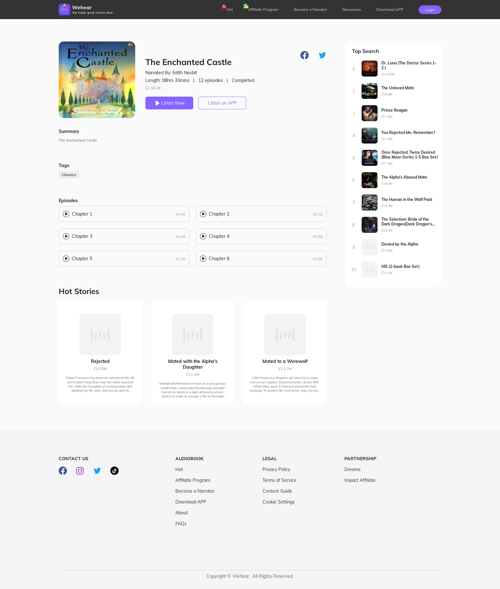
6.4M (389, 183)
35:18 (317, 214)
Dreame (352, 469)
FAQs (181, 523)
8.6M (389, 94)
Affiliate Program (263, 9)
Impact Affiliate (360, 480)
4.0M (389, 230)
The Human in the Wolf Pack (406, 199)
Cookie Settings (278, 502)
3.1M (389, 273)
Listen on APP (222, 103)
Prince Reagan (394, 110)
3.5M (389, 250)
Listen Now (169, 103)
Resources (351, 9)
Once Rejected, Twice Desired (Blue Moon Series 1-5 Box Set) (409, 154)
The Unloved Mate (397, 87)
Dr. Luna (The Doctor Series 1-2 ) (408, 65)
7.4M (389, 139)
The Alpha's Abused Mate (404, 177)
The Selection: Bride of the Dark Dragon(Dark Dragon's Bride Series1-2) (406, 221)
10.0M (390, 74)
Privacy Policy (276, 469)
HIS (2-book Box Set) (400, 266)
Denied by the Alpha (399, 244)
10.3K (153, 87)
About (181, 513)
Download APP (190, 502)
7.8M (389, 116)
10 (354, 269)
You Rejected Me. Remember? (408, 132)
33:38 (317, 236)
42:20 (180, 258)
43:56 (317, 258)
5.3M (389, 206)
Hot (229, 9)
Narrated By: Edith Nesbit (171, 73)
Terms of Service (279, 480)
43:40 (180, 214)
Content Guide (277, 491)
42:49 (180, 236)
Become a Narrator (310, 9)
